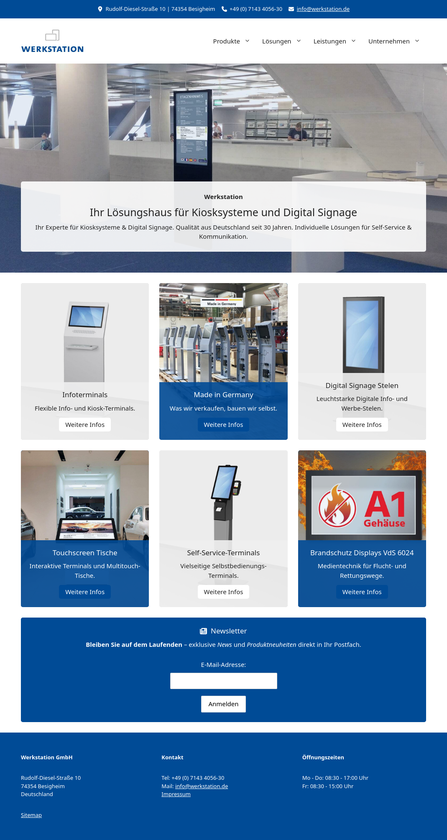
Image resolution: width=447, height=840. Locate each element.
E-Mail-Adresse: (223, 674)
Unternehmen (397, 41)
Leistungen (338, 41)
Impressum (176, 794)
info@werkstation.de (323, 9)
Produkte (234, 41)
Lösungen (285, 41)
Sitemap (31, 815)
